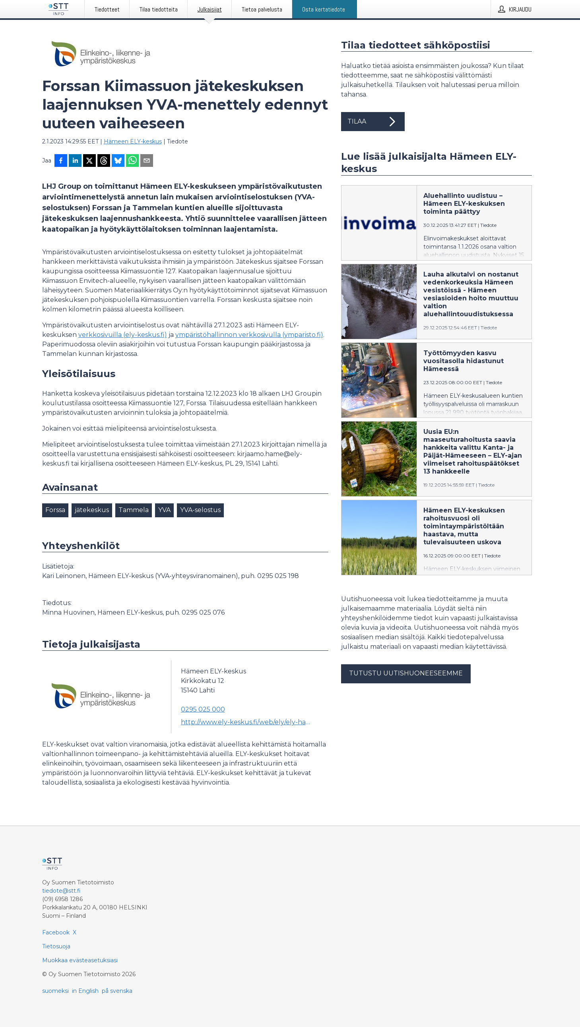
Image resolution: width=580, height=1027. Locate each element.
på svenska (117, 990)
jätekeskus (92, 510)
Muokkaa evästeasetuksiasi (80, 960)
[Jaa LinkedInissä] (75, 161)
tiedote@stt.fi (61, 890)
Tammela (133, 510)
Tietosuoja (56, 946)
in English (85, 990)
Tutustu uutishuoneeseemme (406, 673)
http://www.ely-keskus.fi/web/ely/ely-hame (247, 722)
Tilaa (372, 122)
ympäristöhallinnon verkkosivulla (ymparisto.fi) (249, 334)
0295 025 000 (203, 709)
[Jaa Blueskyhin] (118, 161)
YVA (164, 510)
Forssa (55, 510)
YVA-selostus (200, 510)
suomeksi (55, 990)
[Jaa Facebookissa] (60, 161)
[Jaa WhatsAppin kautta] (132, 161)
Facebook (56, 932)
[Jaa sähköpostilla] (146, 161)
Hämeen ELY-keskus (133, 141)
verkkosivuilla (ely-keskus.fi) (122, 334)
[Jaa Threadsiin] (103, 161)
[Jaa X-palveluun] (89, 161)
